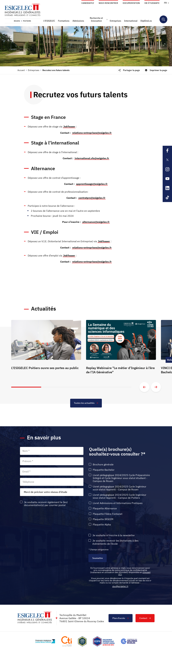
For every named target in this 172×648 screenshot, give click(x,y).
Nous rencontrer (108, 3)
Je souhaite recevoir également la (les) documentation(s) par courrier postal (46, 503)
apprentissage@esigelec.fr (91, 183)
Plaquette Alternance (105, 507)
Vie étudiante (152, 3)
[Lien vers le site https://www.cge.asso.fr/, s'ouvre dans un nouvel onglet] (129, 640)
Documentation (131, 3)
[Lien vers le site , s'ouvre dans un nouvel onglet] (82, 640)
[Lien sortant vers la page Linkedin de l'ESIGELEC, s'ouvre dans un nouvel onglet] (167, 188)
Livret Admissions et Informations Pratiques (118, 502)
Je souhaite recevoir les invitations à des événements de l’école (115, 541)
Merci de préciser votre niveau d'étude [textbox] (45, 490)
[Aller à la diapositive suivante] (156, 386)
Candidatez (87, 3)
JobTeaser (69, 126)
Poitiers (27, 21)
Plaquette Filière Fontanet (107, 512)
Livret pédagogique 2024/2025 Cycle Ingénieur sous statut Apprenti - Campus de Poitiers (119, 495)
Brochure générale (103, 463)
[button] (50, 20)
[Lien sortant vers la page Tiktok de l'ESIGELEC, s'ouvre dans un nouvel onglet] (167, 197)
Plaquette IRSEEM (103, 518)
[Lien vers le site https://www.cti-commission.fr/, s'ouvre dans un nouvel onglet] (66, 640)
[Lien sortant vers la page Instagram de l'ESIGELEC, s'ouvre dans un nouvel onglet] (167, 169)
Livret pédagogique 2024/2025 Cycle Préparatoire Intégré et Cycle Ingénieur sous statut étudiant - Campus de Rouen (121, 477)
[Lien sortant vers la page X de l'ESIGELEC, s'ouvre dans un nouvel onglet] (167, 160)
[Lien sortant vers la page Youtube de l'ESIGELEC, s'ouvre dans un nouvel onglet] (167, 178)
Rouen (17, 21)
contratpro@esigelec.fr (91, 197)
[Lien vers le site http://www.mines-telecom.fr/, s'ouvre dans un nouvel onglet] (45, 640)
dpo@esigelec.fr (120, 585)
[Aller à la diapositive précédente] (144, 386)
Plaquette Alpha (102, 523)
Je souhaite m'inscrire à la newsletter (113, 534)
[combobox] (52, 491)
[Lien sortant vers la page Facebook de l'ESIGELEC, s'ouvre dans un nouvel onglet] (167, 150)
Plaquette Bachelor (103, 468)
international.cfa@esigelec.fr (92, 158)
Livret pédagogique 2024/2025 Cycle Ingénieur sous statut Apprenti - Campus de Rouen (119, 487)
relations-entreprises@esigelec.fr (91, 132)
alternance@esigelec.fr (95, 221)
